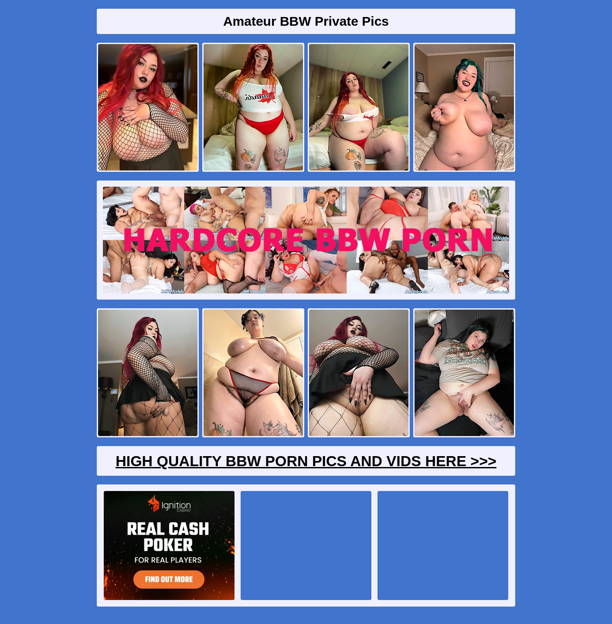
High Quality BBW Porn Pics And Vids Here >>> (306, 461)
